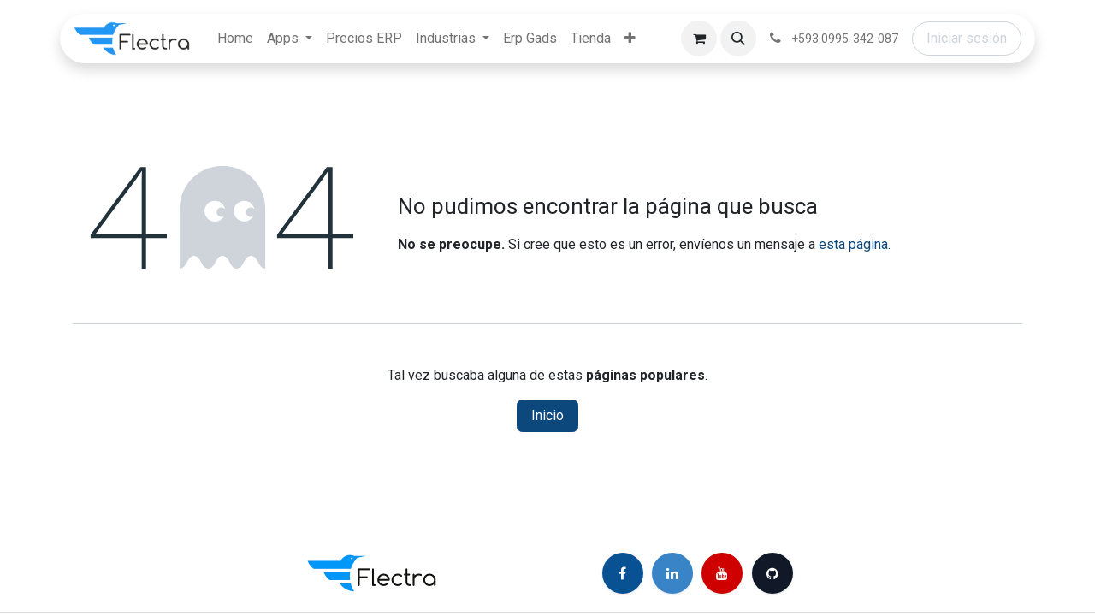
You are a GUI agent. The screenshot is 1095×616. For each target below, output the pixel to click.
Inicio (547, 415)
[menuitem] (235, 38)
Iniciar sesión (966, 38)
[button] (738, 38)
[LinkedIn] (672, 573)
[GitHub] (772, 573)
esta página (853, 244)
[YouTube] (722, 573)
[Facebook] (622, 573)
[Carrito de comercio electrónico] (699, 38)
